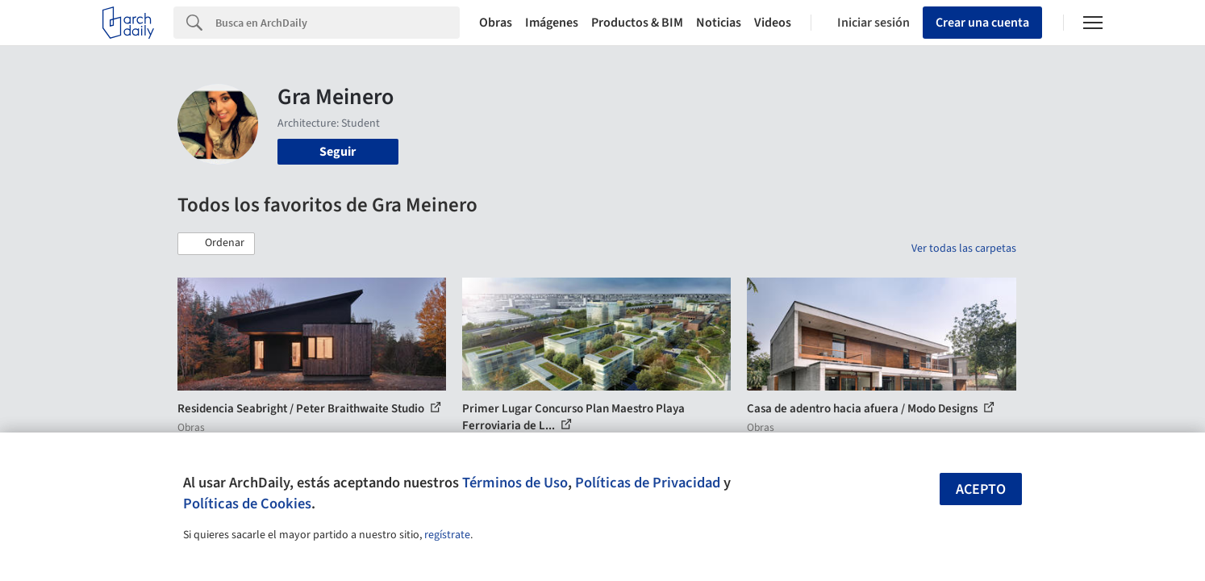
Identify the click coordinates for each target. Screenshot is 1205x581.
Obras (495, 22)
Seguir (337, 152)
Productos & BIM (637, 22)
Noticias (718, 22)
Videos (772, 22)
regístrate (447, 535)
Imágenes (551, 22)
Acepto (981, 489)
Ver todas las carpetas (963, 248)
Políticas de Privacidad (647, 482)
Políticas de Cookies (247, 503)
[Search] (337, 22)
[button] (216, 243)
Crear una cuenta (982, 22)
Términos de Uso (515, 482)
